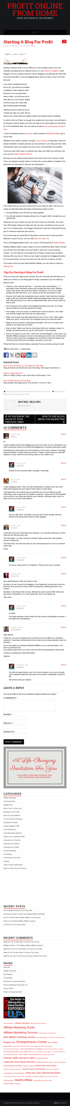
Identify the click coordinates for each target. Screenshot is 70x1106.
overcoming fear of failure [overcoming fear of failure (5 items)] (13, 1066)
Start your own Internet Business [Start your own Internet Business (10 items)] (43, 1073)
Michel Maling (30, 46)
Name (8, 714)
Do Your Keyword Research (13, 819)
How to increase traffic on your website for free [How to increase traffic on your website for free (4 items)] (18, 1051)
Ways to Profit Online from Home (15, 868)
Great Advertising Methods (13, 833)
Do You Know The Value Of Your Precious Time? (17, 419)
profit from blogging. (51, 71)
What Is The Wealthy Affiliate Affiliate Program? (20, 921)
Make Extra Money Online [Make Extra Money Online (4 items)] (45, 1062)
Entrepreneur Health (11, 822)
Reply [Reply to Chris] (63, 479)
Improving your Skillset (24, 391)
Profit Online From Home (35, 9)
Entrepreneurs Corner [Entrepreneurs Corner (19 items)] (32, 1042)
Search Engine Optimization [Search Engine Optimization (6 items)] (33, 1069)
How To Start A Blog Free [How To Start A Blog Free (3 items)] (58, 1051)
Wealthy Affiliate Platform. (23, 154)
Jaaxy (30, 133)
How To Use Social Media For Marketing (51, 419)
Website (9, 732)
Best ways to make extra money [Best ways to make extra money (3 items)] (56, 1037)
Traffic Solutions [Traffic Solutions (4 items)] (9, 1080)
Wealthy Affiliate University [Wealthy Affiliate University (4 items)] (12, 1083)
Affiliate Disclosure (10, 971)
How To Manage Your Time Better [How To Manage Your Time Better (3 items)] (42, 1051)
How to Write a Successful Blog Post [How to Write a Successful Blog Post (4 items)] (30, 1054)
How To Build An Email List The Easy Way (18, 910)
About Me (7, 967)
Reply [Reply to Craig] (63, 525)
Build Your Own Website (12, 815)
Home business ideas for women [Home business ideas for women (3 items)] (21, 1046)
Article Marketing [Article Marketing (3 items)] (43, 1033)
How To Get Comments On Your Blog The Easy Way (23, 366)
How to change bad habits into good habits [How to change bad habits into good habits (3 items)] (41, 1046)
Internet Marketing (10, 851)
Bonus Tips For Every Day (13, 808)
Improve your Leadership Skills (14, 836)
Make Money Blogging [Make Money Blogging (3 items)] (59, 1062)
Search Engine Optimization (13, 865)
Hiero (56, 1103)
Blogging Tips (11, 391)
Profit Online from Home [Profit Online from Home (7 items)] (45, 1065)
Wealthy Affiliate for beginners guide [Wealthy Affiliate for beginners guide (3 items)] (42, 1080)
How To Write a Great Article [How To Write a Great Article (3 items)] (11, 1054)
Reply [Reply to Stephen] (63, 627)
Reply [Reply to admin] (63, 463)
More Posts (24, 406)
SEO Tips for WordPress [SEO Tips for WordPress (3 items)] (52, 1069)
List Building (8, 854)
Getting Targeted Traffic (12, 826)
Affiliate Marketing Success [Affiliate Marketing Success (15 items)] (21, 1032)
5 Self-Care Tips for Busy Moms (14, 924)
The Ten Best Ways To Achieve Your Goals (24, 942)
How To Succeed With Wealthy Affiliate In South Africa (22, 917)
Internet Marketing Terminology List (16, 985)
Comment (11, 698)
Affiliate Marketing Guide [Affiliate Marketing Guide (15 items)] (19, 1027)
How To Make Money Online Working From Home (30, 956)
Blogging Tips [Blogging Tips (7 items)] (10, 1042)
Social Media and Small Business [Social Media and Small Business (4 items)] (14, 1073)
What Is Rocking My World (13, 992)
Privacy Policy (8, 988)
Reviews (6, 861)
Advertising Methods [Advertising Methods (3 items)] (9, 1023)
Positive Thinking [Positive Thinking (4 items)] (28, 1066)
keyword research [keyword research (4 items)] (42, 1058)
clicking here (8, 266)
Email (9, 723)
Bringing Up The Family (12, 812)
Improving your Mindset (12, 843)
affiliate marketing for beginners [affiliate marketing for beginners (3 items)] (38, 1023)
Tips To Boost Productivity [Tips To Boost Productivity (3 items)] (51, 1076)
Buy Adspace (8, 974)
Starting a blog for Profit (21, 394)
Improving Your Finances (12, 840)
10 (64, 41)
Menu (35, 32)
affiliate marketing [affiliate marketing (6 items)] (22, 1023)
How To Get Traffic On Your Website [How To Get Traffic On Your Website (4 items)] (31, 1049)
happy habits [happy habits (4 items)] (8, 1046)
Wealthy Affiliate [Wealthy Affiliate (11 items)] (23, 1080)
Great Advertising (9, 829)
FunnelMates (8, 978)
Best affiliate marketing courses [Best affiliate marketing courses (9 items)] (19, 1037)
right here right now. (41, 238)
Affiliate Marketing (10, 798)
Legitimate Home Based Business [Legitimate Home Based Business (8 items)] (20, 1062)
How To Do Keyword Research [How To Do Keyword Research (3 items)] (11, 1049)
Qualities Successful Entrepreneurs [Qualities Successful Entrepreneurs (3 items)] (12, 1069)
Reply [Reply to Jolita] (63, 574)
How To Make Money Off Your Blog (17, 381)
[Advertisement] (48, 98)
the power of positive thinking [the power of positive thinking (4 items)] (34, 1076)
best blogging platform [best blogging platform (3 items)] (42, 1037)
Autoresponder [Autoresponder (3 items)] (52, 1033)
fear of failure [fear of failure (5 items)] (53, 1042)
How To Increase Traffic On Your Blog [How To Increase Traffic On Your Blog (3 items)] (53, 1049)
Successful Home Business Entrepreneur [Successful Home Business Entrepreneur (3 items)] (14, 1076)
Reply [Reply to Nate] (63, 434)
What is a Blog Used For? (13, 373)
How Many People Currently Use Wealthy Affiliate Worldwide (24, 914)
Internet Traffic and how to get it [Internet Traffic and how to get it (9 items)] (20, 1058)
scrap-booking (41, 141)
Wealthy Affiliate (54, 133)
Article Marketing (9, 801)
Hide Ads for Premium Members (14, 981)
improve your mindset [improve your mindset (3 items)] (48, 1054)
